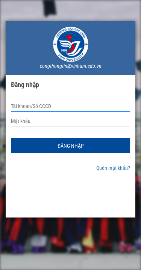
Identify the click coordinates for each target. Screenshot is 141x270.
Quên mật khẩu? (113, 168)
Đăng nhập (71, 146)
